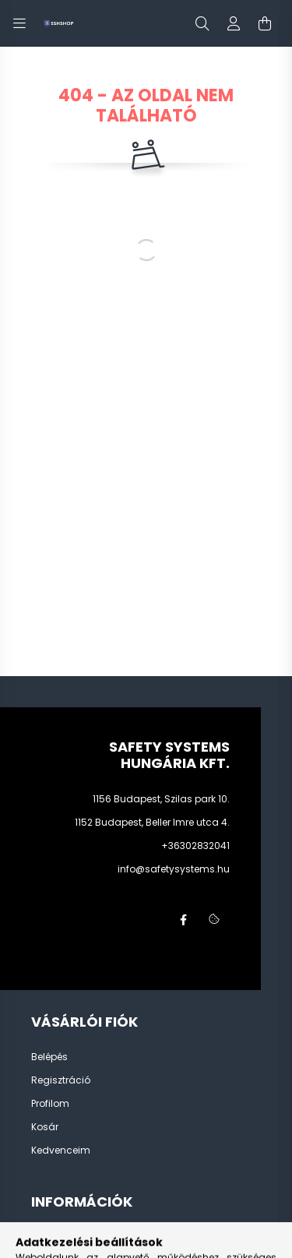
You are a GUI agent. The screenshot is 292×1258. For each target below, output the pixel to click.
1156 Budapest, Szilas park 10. (161, 798)
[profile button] (233, 23)
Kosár (44, 1127)
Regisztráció (60, 1080)
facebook (183, 920)
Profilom (50, 1103)
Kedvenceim (60, 1150)
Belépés (49, 1057)
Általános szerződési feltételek (101, 1237)
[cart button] (264, 23)
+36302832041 (195, 845)
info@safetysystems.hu (174, 869)
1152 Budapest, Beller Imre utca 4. (152, 822)
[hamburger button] (19, 23)
